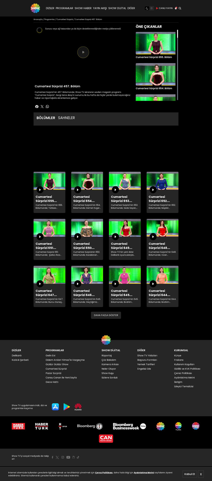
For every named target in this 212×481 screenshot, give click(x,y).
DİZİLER (50, 8)
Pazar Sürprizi (53, 373)
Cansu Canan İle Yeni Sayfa (61, 377)
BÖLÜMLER (46, 117)
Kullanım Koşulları (184, 364)
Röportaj (107, 355)
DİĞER (131, 8)
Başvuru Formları (147, 360)
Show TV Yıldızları (147, 355)
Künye (177, 355)
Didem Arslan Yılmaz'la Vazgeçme (65, 360)
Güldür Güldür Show (57, 364)
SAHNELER (66, 117)
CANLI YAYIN (164, 8)
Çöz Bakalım (109, 360)
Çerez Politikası (104, 472)
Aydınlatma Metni (144, 472)
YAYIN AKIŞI (100, 8)
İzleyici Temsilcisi (183, 386)
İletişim (178, 382)
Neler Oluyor (109, 368)
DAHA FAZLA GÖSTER (106, 315)
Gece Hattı (52, 382)
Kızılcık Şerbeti (20, 360)
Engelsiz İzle (144, 368)
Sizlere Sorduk (110, 377)
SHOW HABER (83, 8)
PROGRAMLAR (64, 8)
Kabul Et (189, 474)
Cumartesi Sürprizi (56, 368)
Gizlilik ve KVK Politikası (187, 368)
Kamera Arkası (110, 364)
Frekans (178, 360)
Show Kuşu (108, 373)
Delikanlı (16, 355)
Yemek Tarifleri (146, 364)
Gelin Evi (50, 355)
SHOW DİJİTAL (117, 8)
